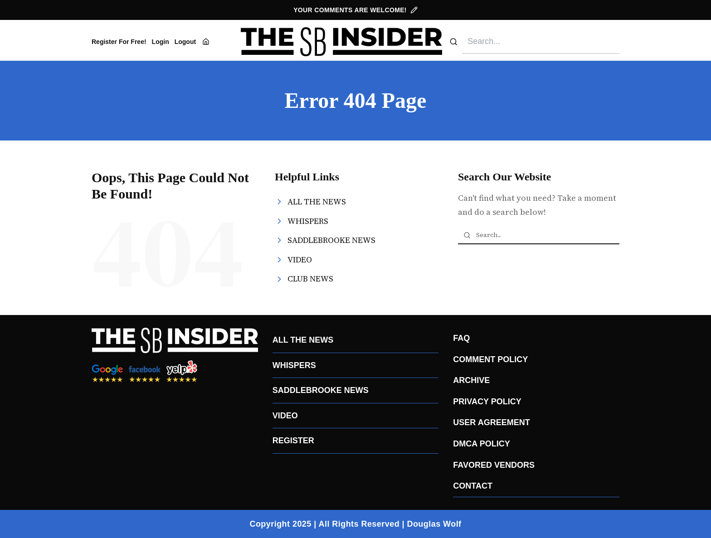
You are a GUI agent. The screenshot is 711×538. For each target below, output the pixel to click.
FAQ (461, 338)
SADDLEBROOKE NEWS (321, 390)
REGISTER (293, 440)
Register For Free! (119, 41)
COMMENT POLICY (490, 359)
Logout (185, 41)
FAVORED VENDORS (494, 465)
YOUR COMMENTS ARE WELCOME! (355, 10)
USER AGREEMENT (491, 422)
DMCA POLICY (481, 443)
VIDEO (285, 415)
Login (160, 41)
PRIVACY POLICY (487, 401)
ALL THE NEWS (303, 339)
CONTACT (472, 485)
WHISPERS (294, 365)
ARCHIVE (471, 380)
